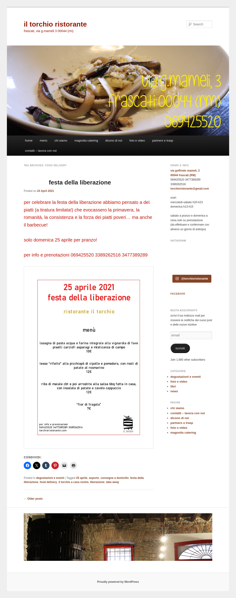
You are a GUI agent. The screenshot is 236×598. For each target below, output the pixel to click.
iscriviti (180, 348)
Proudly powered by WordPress (118, 581)
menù (43, 140)
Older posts (33, 498)
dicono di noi (113, 140)
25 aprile (81, 478)
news (174, 391)
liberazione (97, 482)
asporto (94, 478)
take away (112, 482)
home (28, 140)
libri (173, 386)
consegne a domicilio (114, 478)
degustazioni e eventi (50, 478)
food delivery (48, 482)
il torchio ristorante (55, 24)
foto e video (137, 140)
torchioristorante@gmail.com (190, 188)
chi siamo (61, 140)
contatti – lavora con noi (40, 150)
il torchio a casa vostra (73, 482)
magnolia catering (86, 140)
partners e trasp (162, 140)
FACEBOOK (178, 294)
